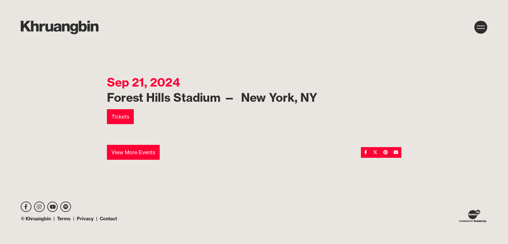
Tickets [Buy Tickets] (120, 116)
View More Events (133, 152)
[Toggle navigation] (480, 27)
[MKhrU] (59, 27)
